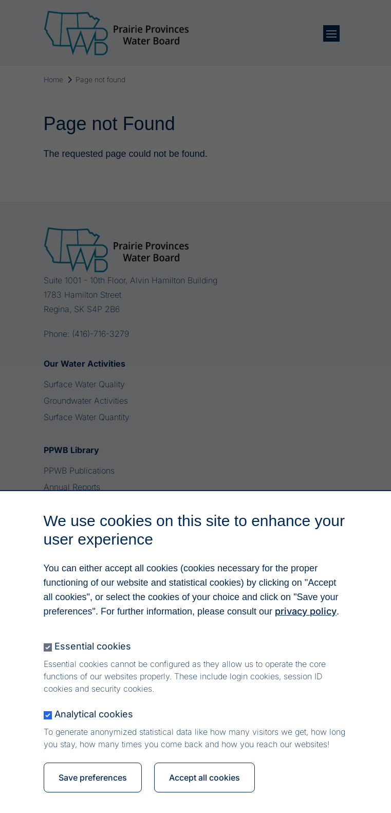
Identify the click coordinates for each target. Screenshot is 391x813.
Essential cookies (92, 648)
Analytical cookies (93, 716)
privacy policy (306, 613)
